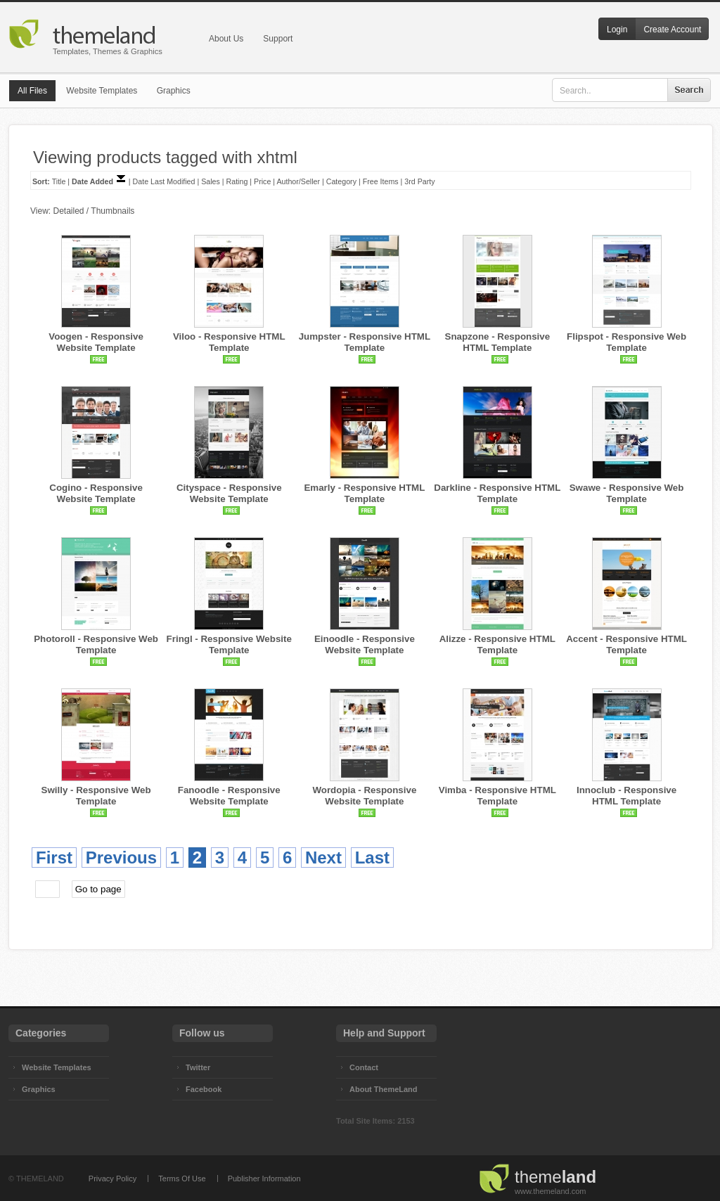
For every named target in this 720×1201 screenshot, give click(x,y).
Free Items (381, 181)
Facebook (203, 1089)
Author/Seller (298, 181)
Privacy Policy (112, 1178)
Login (617, 29)
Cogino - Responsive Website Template (96, 493)
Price (262, 181)
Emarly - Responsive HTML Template (364, 493)
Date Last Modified (164, 181)
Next (323, 857)
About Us (226, 39)
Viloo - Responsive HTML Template (229, 342)
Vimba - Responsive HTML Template (497, 796)
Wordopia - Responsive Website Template (364, 796)
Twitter (198, 1067)
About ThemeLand (383, 1089)
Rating (237, 181)
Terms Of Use (181, 1178)
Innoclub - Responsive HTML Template (626, 796)
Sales (210, 181)
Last (372, 857)
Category (341, 181)
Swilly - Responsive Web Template (96, 796)
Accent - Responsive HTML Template (626, 644)
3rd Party (419, 181)
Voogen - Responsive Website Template (96, 342)
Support (277, 39)
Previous (121, 857)
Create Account (672, 29)
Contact (363, 1067)
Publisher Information (264, 1178)
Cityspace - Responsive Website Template (229, 493)
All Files (32, 91)
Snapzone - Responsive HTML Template (498, 342)
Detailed (68, 211)
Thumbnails (112, 211)
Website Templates (101, 91)
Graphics (174, 91)
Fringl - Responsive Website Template (229, 644)
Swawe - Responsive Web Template (627, 493)
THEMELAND (40, 1178)
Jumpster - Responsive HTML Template (364, 342)
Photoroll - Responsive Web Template (96, 644)
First (54, 857)
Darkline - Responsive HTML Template (497, 493)
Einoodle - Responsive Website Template (364, 644)
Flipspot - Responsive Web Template (626, 342)
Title (59, 181)
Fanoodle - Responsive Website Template (229, 796)
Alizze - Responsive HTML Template (497, 644)
